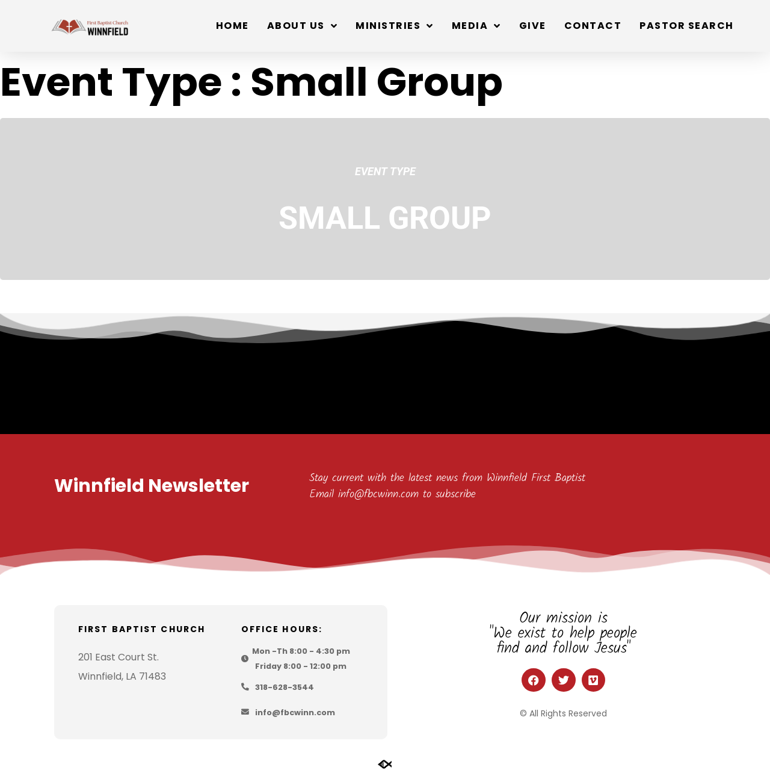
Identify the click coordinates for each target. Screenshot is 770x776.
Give (532, 26)
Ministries (395, 26)
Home (232, 26)
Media (476, 26)
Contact (593, 26)
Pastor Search (686, 26)
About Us (302, 26)
